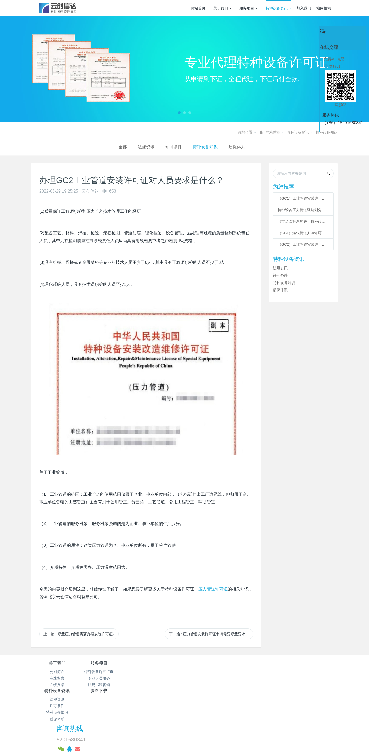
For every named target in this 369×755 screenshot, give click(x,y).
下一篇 (209, 634)
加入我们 (304, 8)
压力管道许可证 (213, 589)
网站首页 (198, 8)
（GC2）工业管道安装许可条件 (303, 244)
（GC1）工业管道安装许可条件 (303, 198)
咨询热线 (273, 667)
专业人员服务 (108, 678)
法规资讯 (59, 147)
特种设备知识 (327, 132)
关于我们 (222, 8)
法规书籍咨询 (108, 685)
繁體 (184, 742)
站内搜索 (323, 8)
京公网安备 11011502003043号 (184, 713)
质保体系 (149, 147)
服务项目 (248, 8)
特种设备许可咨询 (108, 672)
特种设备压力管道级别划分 (300, 210)
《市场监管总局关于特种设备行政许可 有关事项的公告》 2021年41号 (303, 221)
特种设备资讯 (278, 8)
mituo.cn (217, 733)
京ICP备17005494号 (234, 706)
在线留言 (57, 678)
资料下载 (210, 663)
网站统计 (184, 719)
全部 (35, 147)
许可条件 (86, 147)
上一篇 (78, 634)
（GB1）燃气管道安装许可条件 (303, 233)
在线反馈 (57, 685)
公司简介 (57, 672)
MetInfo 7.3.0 (176, 733)
